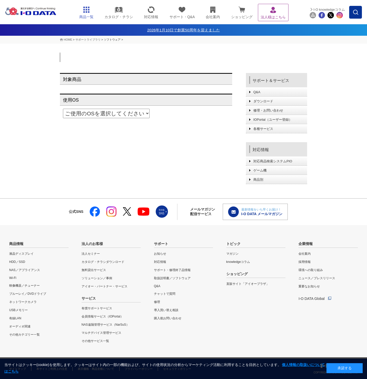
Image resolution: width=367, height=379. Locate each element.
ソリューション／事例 (97, 278)
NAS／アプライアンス (24, 270)
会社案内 (304, 253)
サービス (89, 298)
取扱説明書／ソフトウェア (172, 278)
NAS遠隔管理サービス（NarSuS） (105, 324)
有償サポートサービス (97, 308)
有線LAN (15, 318)
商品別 (258, 179)
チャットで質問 (164, 294)
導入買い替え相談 (166, 310)
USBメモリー (18, 310)
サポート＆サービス (271, 80)
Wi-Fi (12, 278)
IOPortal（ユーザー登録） (272, 119)
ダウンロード (263, 101)
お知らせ (160, 253)
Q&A (256, 92)
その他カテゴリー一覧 (24, 334)
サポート (161, 244)
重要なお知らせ (309, 286)
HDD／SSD (17, 262)
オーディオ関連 (20, 326)
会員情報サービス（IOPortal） (102, 316)
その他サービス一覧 (95, 341)
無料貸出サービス (94, 270)
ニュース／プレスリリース (316, 278)
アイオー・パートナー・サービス (104, 286)
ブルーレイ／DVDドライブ (27, 294)
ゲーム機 (260, 170)
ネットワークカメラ (23, 302)
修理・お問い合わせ (268, 110)
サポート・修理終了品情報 (172, 270)
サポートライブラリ (88, 39)
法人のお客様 (92, 244)
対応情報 (261, 150)
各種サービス (263, 129)
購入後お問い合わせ (167, 318)
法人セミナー (91, 253)
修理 (157, 302)
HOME (68, 39)
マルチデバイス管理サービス (101, 333)
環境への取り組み (310, 270)
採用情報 (304, 262)
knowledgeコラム (238, 262)
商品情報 (16, 244)
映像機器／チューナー (24, 285)
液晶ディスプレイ (21, 253)
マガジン (232, 253)
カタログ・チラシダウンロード (103, 262)
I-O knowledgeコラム (329, 9)
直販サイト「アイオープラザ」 (247, 284)
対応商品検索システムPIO (272, 161)
